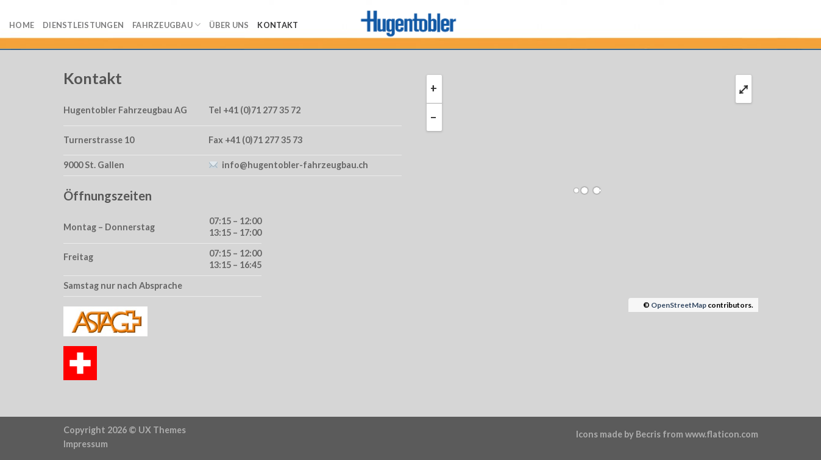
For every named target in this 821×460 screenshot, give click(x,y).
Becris (648, 434)
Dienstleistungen (83, 25)
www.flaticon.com (721, 434)
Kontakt (277, 25)
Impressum (85, 444)
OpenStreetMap (678, 305)
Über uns (229, 25)
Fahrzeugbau (166, 24)
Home (21, 25)
